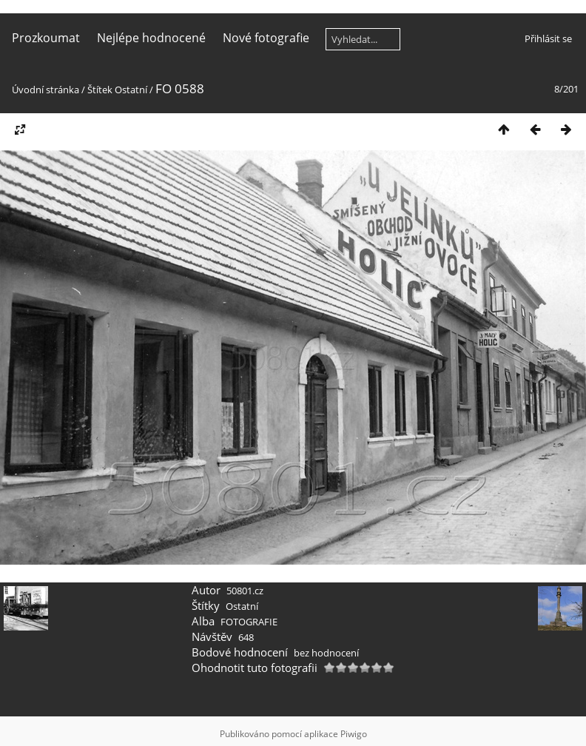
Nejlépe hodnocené (151, 38)
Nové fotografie (266, 38)
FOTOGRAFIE (248, 621)
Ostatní (131, 89)
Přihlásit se (548, 38)
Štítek (99, 89)
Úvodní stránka (45, 89)
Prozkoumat (46, 38)
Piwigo (353, 733)
